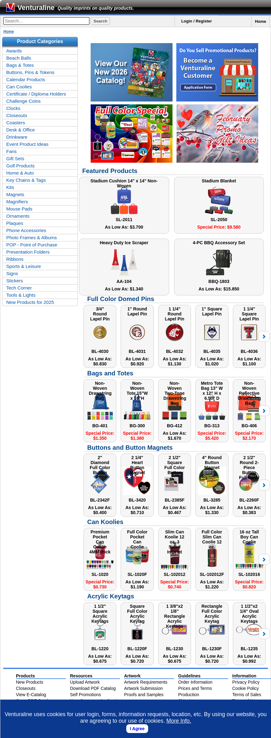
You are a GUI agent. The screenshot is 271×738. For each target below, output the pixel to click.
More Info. (178, 721)
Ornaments (17, 216)
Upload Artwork (85, 682)
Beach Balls (18, 58)
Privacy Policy (245, 682)
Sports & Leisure (23, 266)
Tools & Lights (20, 295)
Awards (14, 50)
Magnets (15, 194)
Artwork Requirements (146, 682)
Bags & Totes (20, 65)
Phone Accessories (26, 230)
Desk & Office (20, 129)
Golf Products (20, 165)
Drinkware (17, 137)
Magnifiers (17, 201)
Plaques (14, 223)
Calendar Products (25, 79)
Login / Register (196, 21)
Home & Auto (20, 173)
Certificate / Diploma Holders (36, 94)
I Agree (137, 728)
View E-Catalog (31, 694)
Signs (12, 273)
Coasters (15, 122)
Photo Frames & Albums (31, 237)
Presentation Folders (27, 252)
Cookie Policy (245, 688)
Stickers (14, 280)
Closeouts (16, 115)
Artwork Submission (143, 688)
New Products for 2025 (30, 302)
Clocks (13, 108)
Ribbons (14, 259)
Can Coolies (19, 86)
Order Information (195, 682)
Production (188, 694)
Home (260, 21)
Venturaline (36, 8)
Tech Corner (19, 287)
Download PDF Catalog (93, 688)
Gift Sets (15, 158)
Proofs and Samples (143, 694)
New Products (29, 682)
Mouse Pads (19, 208)
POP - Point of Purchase (31, 244)
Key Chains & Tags (26, 180)
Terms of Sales (246, 694)
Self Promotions (85, 694)
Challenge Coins (23, 101)
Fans (11, 151)
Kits (10, 187)
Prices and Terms (195, 688)
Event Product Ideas (27, 144)
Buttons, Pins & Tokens (30, 72)
